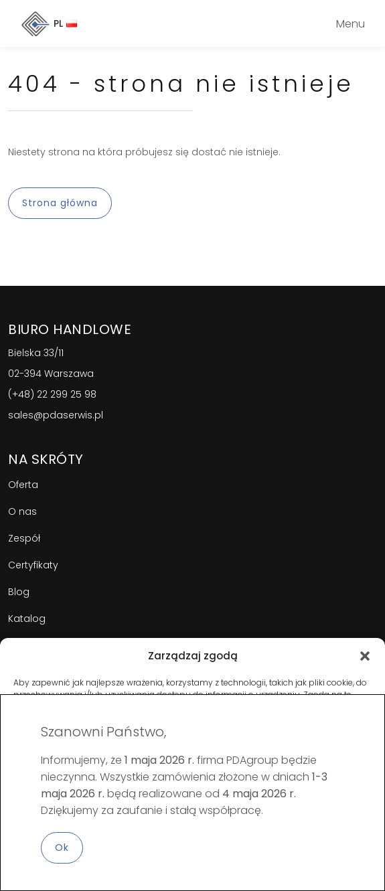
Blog (18, 591)
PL (65, 23)
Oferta (23, 484)
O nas (22, 511)
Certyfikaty (33, 565)
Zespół (24, 538)
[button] (365, 656)
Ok (62, 847)
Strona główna (60, 203)
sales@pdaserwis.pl (55, 415)
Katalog (27, 618)
